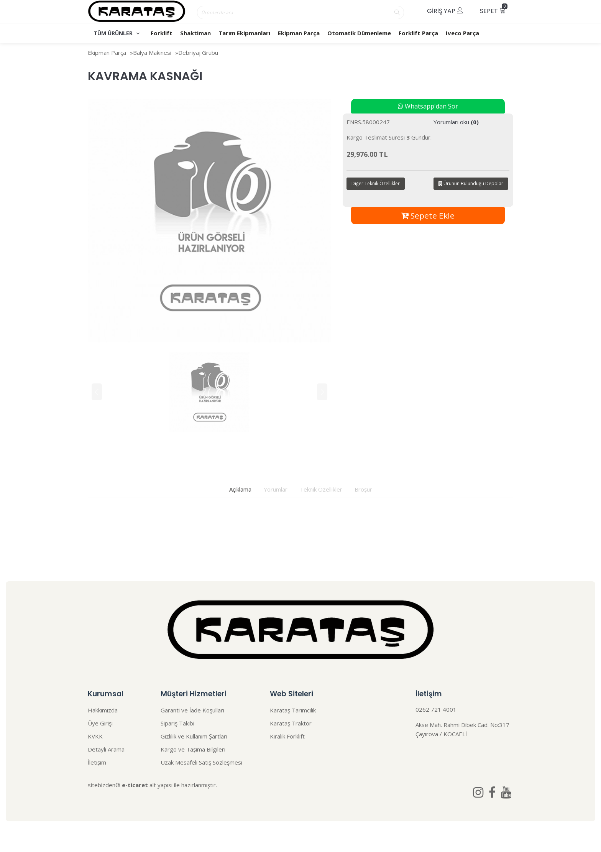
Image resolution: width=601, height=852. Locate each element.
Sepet (493, 9)
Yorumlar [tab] (275, 489)
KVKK (95, 736)
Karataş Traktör (291, 723)
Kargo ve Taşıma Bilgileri (193, 749)
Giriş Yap (445, 11)
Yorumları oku (456, 122)
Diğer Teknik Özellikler (375, 183)
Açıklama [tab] (240, 489)
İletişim (97, 762)
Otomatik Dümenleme (359, 33)
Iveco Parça (462, 33)
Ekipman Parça (299, 33)
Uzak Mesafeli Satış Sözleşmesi (201, 762)
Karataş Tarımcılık (293, 710)
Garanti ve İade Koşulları (192, 710)
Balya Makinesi (152, 52)
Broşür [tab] (363, 489)
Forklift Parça (418, 33)
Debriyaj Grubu (198, 52)
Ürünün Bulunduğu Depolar (470, 183)
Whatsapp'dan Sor (428, 106)
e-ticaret (135, 785)
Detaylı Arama (106, 749)
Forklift (161, 33)
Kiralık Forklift (287, 736)
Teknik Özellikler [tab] (321, 489)
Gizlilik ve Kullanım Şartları (194, 736)
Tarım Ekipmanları (244, 33)
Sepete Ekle (428, 215)
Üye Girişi (100, 723)
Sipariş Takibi (177, 723)
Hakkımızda (103, 710)
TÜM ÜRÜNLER (117, 33)
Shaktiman (195, 33)
